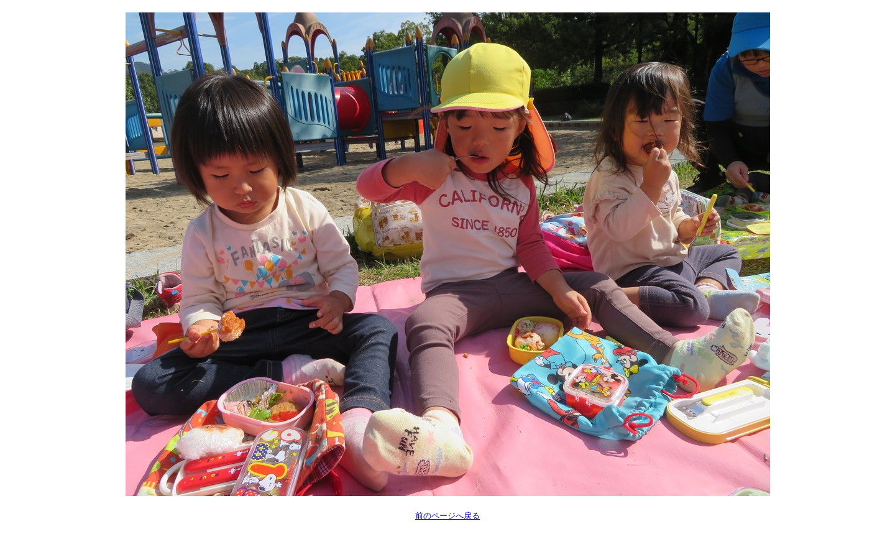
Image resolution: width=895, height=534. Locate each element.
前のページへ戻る (447, 515)
